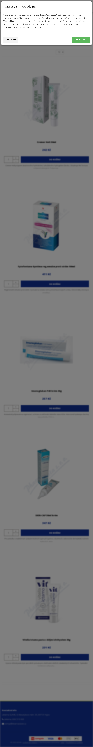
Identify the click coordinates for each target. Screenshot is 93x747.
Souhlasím (80, 39)
